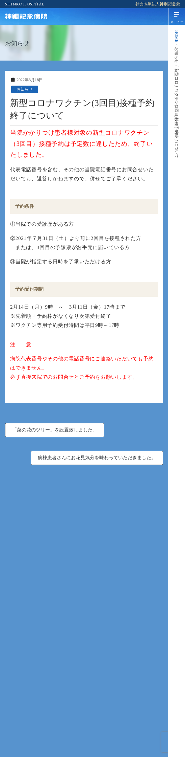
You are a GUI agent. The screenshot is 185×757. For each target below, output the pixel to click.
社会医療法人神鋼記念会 (157, 4)
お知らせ (25, 89)
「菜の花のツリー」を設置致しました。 (54, 429)
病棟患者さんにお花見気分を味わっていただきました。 (97, 457)
